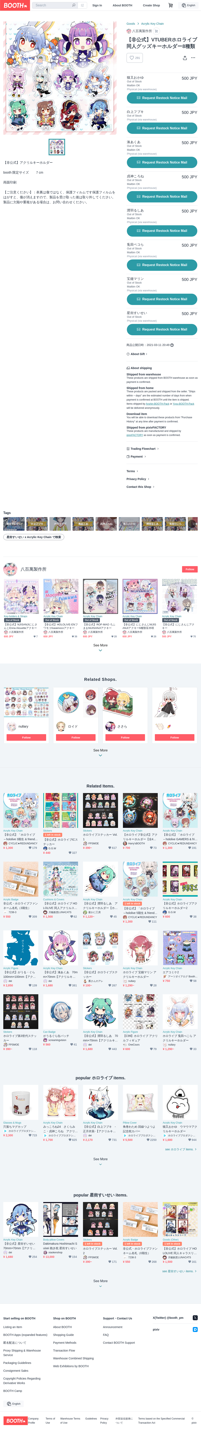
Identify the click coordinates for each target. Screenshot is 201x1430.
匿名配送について (14, 1342)
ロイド (73, 726)
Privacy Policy (136, 479)
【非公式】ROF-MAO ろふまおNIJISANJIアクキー (99, 626)
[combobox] (55, 5)
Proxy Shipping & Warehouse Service (22, 1353)
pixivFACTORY (134, 435)
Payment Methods (64, 1342)
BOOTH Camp (12, 1391)
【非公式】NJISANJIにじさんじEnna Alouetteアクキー (20, 626)
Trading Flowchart (143, 448)
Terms (130, 471)
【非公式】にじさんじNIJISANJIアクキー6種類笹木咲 (139, 626)
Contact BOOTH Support (119, 1342)
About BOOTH (122, 5)
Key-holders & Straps (15, 616)
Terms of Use (50, 1420)
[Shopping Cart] (170, 5)
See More (100, 754)
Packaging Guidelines (17, 1363)
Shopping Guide (63, 1335)
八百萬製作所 (34, 569)
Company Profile (33, 1420)
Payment (137, 456)
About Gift (138, 354)
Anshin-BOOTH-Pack (157, 403)
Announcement (112, 1327)
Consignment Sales (15, 1370)
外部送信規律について (124, 1420)
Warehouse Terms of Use (70, 1420)
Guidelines (91, 1418)
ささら (122, 726)
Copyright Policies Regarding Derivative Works (22, 1381)
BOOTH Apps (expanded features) (25, 1335)
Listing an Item (12, 1327)
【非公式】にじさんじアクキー (178, 626)
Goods (130, 23)
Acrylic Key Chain (152, 23)
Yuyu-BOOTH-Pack (183, 403)
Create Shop (151, 5)
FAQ (106, 1335)
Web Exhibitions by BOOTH (71, 1366)
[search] (73, 5)
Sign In (97, 5)
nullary (23, 726)
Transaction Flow (64, 1350)
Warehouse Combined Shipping (73, 1358)
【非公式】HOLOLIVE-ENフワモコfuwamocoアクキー (60, 626)
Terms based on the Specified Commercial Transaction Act (161, 1420)
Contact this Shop (138, 486)
